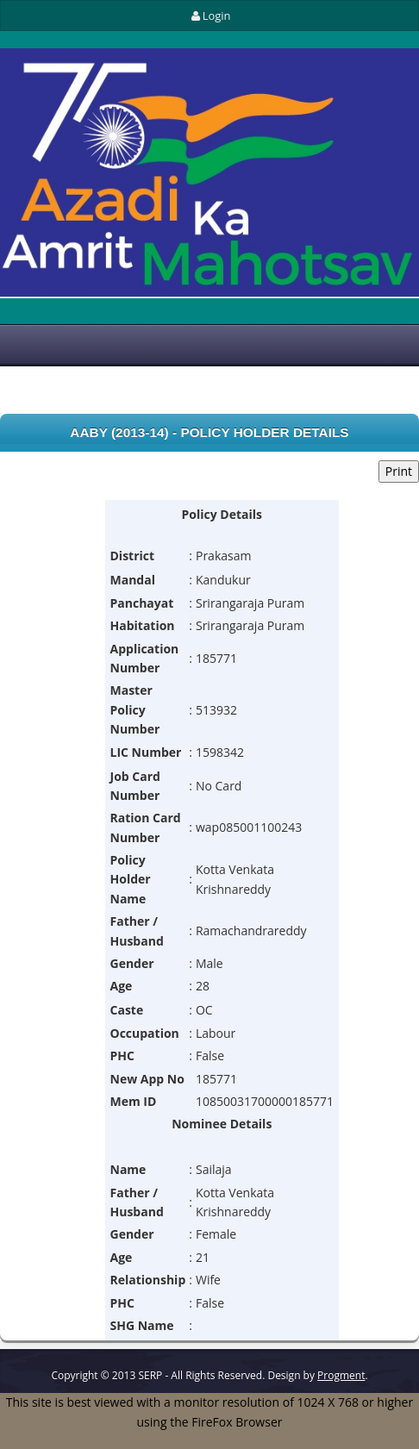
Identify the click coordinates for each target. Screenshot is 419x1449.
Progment (341, 1375)
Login (209, 15)
